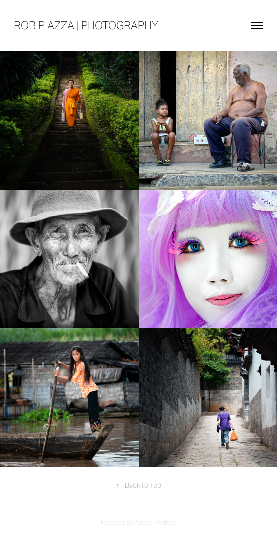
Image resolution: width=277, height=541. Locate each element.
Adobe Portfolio (156, 522)
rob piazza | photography (86, 25)
